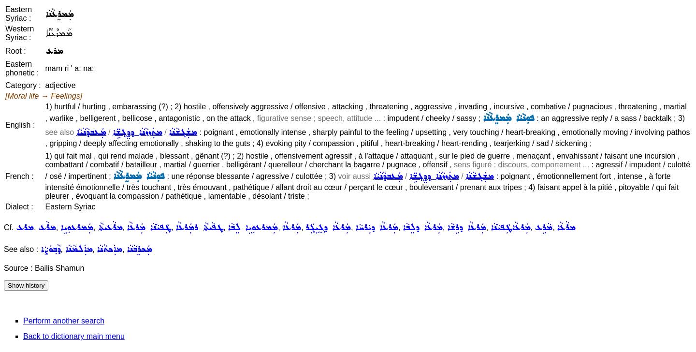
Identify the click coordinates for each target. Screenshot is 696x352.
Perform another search (63, 321)
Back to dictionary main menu (74, 336)
